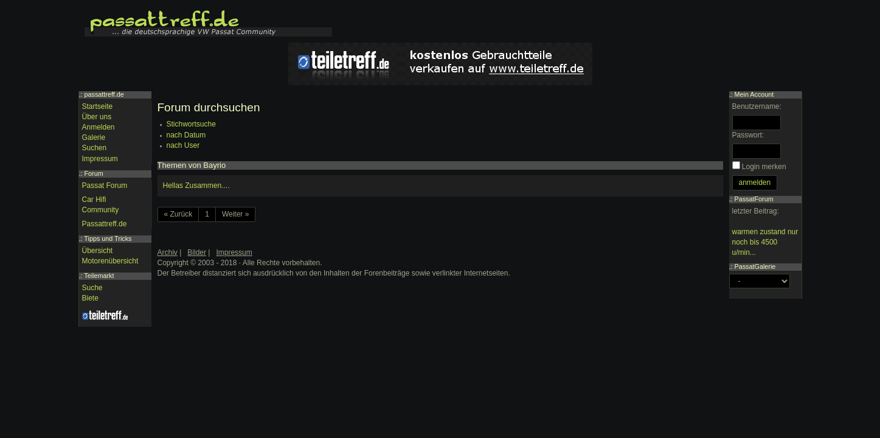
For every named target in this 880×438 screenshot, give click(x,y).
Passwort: (748, 135)
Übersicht (97, 250)
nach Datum (186, 135)
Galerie (94, 137)
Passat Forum (105, 185)
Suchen (94, 148)
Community (100, 210)
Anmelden (98, 127)
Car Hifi (94, 199)
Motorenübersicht (110, 261)
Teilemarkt (99, 275)
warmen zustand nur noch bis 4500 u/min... (765, 242)
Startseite (97, 106)
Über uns (97, 117)
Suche (92, 287)
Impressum (100, 159)
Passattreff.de (104, 224)
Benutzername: (756, 106)
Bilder (196, 252)
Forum (94, 173)
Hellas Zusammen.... (196, 185)
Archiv (168, 252)
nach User (183, 145)
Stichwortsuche (191, 124)
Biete (90, 298)
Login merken (764, 166)
